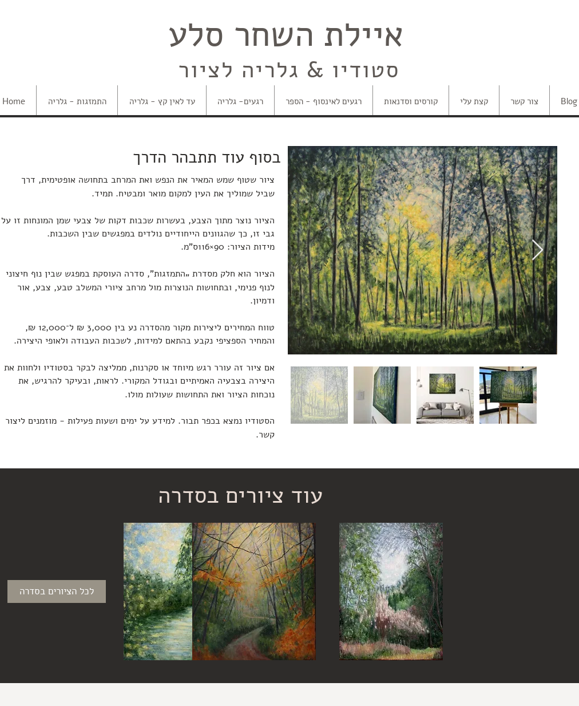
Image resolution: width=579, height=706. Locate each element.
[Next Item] (537, 250)
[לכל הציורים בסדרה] (56, 591)
